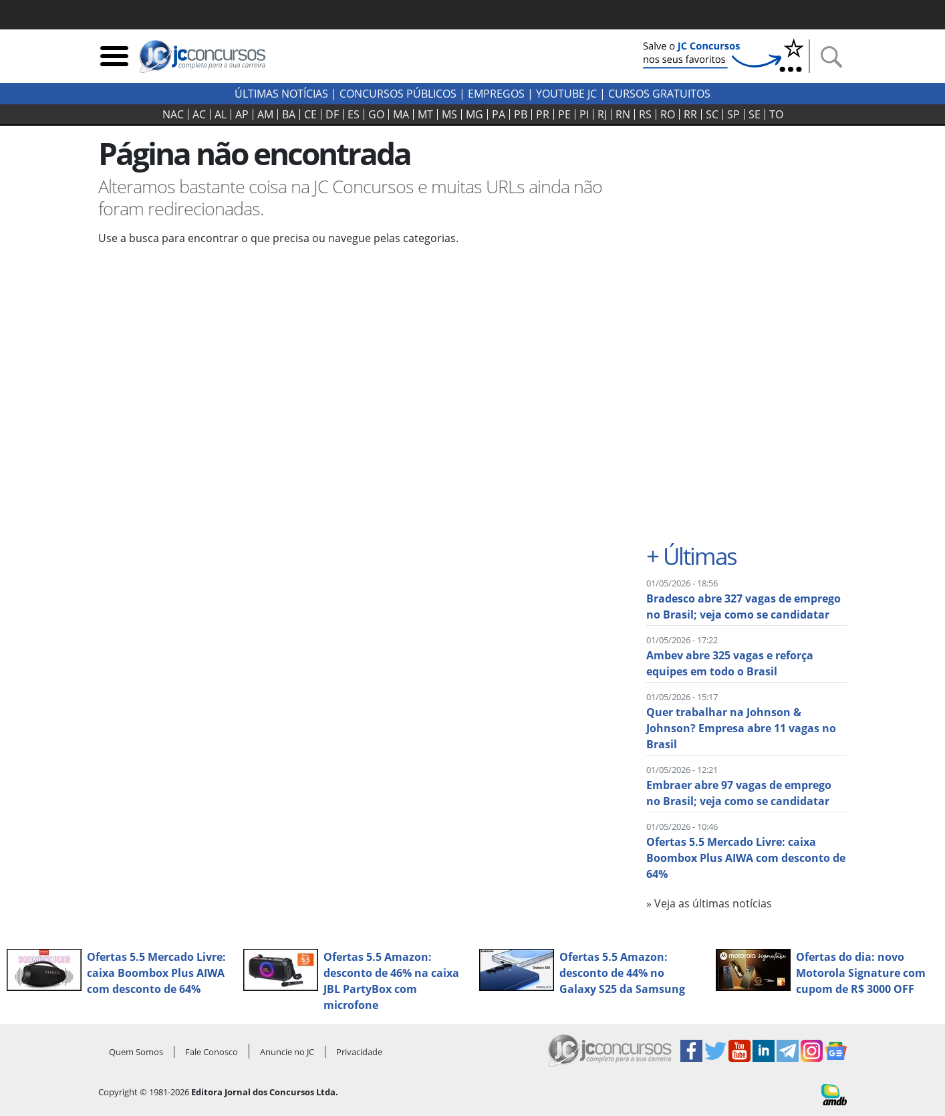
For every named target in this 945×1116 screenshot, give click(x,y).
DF (332, 114)
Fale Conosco (211, 1052)
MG (474, 114)
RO (667, 114)
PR (542, 114)
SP (733, 114)
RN (623, 114)
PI (584, 114)
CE (310, 114)
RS (645, 114)
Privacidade (359, 1052)
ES (354, 114)
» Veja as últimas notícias (709, 903)
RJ (602, 114)
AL (221, 114)
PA (498, 114)
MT (425, 114)
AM (265, 114)
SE (755, 114)
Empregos (496, 93)
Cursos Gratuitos (659, 93)
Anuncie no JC (287, 1052)
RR (690, 114)
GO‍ (376, 114)
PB (520, 114)
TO (776, 114)
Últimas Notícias (281, 93)
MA (401, 114)
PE (564, 114)
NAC (173, 114)
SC (712, 114)
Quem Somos (136, 1052)
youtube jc (566, 93)
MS (449, 114)
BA (288, 114)
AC (199, 114)
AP (242, 114)
